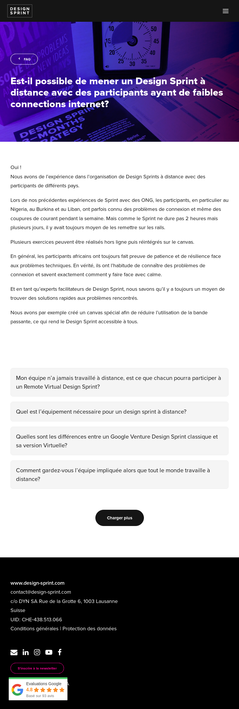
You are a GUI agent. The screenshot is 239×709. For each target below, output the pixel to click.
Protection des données (90, 628)
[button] (225, 11)
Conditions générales (34, 628)
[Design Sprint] (19, 10)
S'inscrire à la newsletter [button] (37, 668)
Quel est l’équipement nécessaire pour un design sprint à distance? (101, 411)
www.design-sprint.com (37, 582)
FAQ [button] (24, 59)
